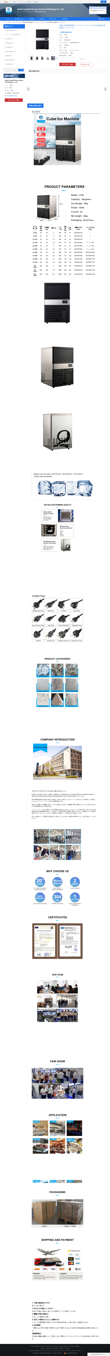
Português (67, 1348)
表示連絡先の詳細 (12, 95)
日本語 (101, 19)
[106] (12, 34)
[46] (8, 55)
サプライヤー (22, 1)
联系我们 (77, 1346)
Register (36, 1)
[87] (8, 39)
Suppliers (43, 1346)
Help (61, 1346)
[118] (10, 51)
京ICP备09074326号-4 (70, 1353)
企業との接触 (13, 100)
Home (32, 1346)
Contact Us (55, 1346)
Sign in (29, 1)
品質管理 (41, 19)
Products (37, 1346)
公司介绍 (71, 1346)
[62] (9, 64)
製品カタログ (19, 19)
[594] (11, 30)
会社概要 (31, 19)
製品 (14, 1)
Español (56, 1348)
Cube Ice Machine (16, 22)
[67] (10, 60)
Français (42, 1348)
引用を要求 (65, 19)
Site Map (65, 1346)
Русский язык (49, 1348)
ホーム (8, 19)
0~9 (80, 1350)
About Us (49, 1346)
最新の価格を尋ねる (66, 32)
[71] (9, 43)
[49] (8, 47)
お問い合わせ (52, 19)
